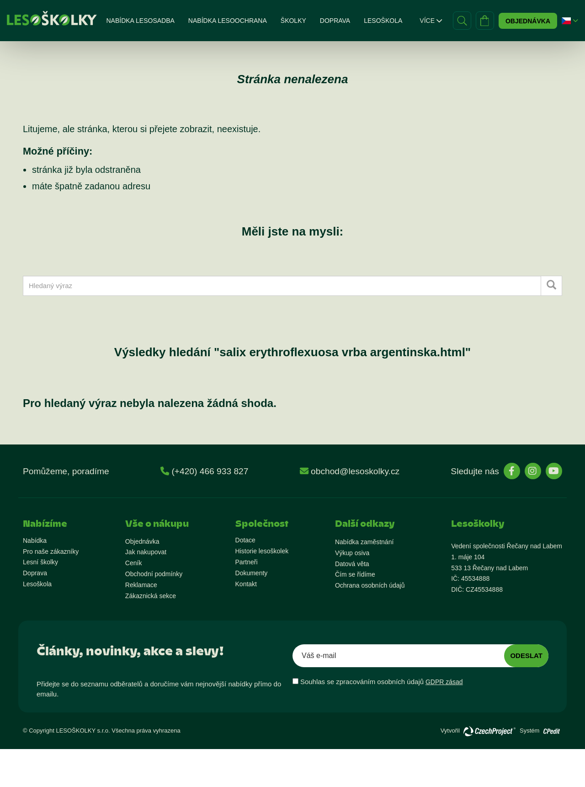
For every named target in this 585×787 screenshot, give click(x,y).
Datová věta (352, 563)
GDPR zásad (444, 681)
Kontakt (246, 584)
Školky (293, 20)
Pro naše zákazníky (51, 551)
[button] (566, 20)
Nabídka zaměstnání (364, 542)
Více (431, 20)
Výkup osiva (352, 553)
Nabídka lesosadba (140, 20)
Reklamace (141, 585)
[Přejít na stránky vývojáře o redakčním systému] (551, 728)
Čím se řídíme (355, 574)
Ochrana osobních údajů (370, 585)
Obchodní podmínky (153, 574)
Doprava (335, 20)
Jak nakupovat (145, 552)
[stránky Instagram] (533, 471)
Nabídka (35, 540)
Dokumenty (251, 573)
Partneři (246, 562)
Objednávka (527, 21)
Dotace (245, 540)
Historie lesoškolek (262, 551)
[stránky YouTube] (554, 471)
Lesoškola (383, 20)
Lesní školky (40, 562)
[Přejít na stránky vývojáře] (489, 730)
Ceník (133, 563)
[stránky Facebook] (512, 471)
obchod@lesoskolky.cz (355, 471)
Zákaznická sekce (150, 596)
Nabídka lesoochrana (227, 20)
